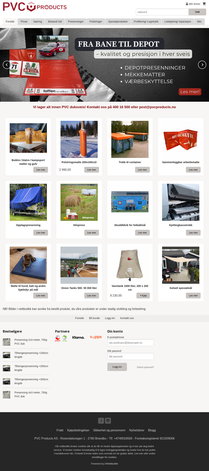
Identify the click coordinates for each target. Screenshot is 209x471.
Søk (197, 11)
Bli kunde (94, 317)
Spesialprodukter (118, 21)
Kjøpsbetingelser (78, 430)
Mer (199, 21)
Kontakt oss (127, 317)
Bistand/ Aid (55, 21)
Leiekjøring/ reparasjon (178, 21)
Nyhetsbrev (136, 430)
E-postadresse (115, 337)
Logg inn (110, 317)
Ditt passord (114, 350)
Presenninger (75, 21)
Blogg (152, 430)
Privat (24, 21)
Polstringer (96, 21)
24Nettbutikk (111, 463)
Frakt (60, 430)
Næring (37, 21)
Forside (10, 21)
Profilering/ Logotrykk (146, 21)
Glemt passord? (145, 367)
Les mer (139, 453)
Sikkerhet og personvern (109, 430)
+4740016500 (123, 438)
